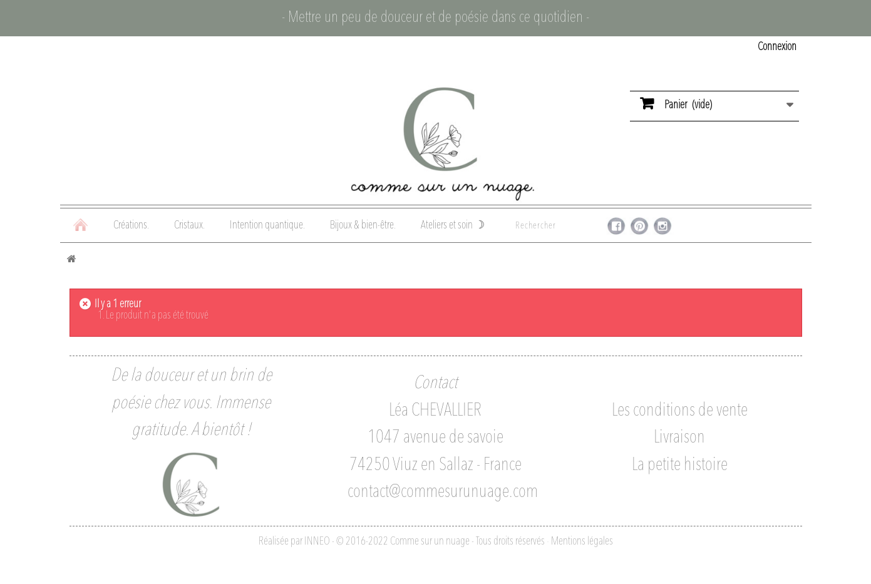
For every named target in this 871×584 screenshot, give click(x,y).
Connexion (777, 47)
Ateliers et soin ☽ (453, 225)
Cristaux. (189, 225)
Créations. (131, 225)
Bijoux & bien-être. (363, 225)
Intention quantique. (267, 225)
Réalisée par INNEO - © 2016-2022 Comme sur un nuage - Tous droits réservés (402, 541)
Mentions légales (582, 541)
